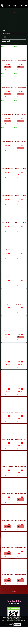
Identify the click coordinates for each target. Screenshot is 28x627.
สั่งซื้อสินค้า (7, 67)
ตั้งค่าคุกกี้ (10, 624)
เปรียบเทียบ (8, 70)
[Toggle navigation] (26, 5)
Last (15, 591)
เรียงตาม (5, 30)
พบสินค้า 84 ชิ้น (6, 41)
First (13, 591)
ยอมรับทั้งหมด (17, 624)
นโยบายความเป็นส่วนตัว (18, 620)
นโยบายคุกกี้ (4, 622)
